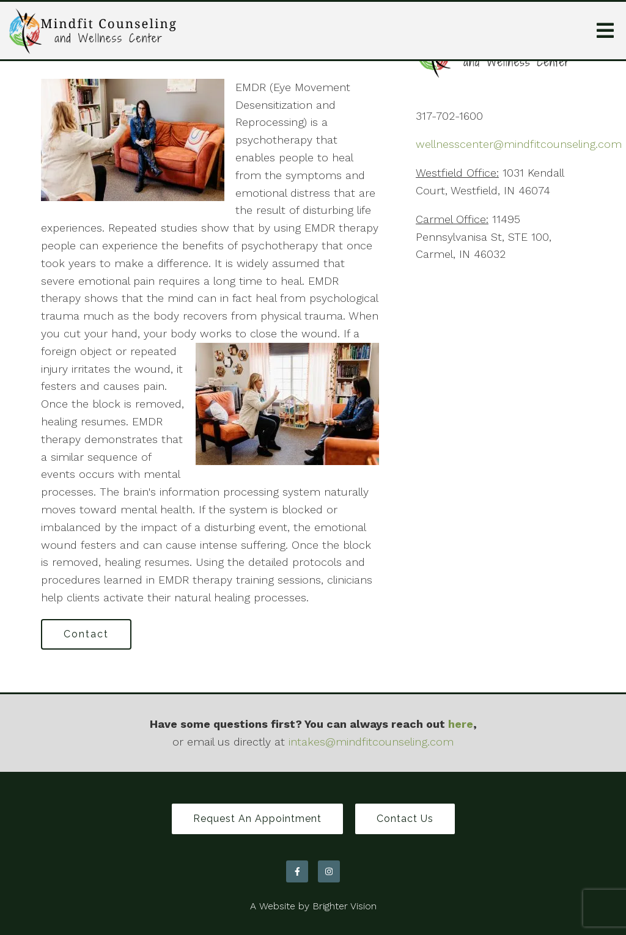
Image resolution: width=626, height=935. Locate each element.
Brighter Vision (344, 906)
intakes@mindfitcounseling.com (371, 741)
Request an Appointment (257, 818)
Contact (86, 634)
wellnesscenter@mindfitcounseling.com (519, 144)
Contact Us (405, 818)
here (460, 723)
